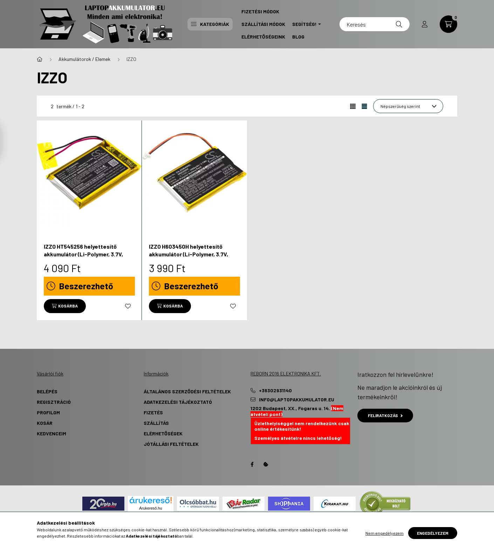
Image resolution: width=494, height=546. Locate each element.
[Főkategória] (39, 59)
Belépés (47, 391)
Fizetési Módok (260, 11)
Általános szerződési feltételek (187, 391)
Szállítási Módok (263, 24)
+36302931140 (275, 390)
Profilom (48, 412)
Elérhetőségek (163, 433)
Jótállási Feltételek (171, 444)
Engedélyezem (432, 533)
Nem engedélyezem (384, 533)
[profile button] (424, 24)
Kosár (45, 423)
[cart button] (448, 24)
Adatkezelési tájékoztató (178, 402)
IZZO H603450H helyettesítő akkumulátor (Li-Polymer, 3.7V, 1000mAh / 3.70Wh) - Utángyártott (193, 254)
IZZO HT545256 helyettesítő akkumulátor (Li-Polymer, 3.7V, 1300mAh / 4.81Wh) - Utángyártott (88, 254)
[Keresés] (374, 24)
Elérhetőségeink (263, 37)
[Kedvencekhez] (128, 306)
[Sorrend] (408, 106)
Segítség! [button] (304, 24)
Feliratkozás (385, 415)
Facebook (252, 464)
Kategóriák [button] (210, 24)
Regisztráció (54, 402)
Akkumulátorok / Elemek (84, 59)
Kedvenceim (51, 433)
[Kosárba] (65, 306)
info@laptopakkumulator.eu (296, 399)
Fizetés (153, 412)
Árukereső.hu (150, 508)
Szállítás (156, 423)
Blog (298, 37)
